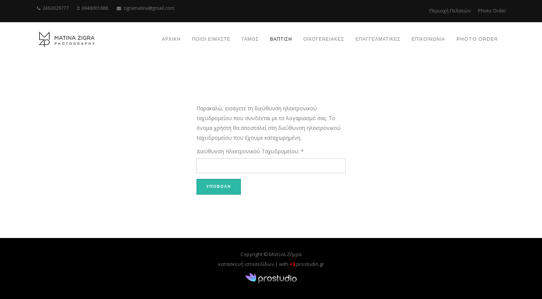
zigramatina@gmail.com (148, 8)
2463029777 (56, 8)
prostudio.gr (310, 264)
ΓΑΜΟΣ (250, 39)
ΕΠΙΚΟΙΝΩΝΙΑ (428, 39)
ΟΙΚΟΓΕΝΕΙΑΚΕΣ (323, 39)
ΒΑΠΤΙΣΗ (281, 39)
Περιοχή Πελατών (449, 10)
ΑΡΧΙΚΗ (171, 39)
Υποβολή (218, 186)
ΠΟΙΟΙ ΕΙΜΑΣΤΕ (211, 39)
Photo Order (492, 10)
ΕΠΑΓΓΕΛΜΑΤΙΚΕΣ (377, 39)
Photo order (477, 39)
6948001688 (95, 8)
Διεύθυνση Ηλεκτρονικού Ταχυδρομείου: (250, 151)
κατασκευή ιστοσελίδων (246, 264)
